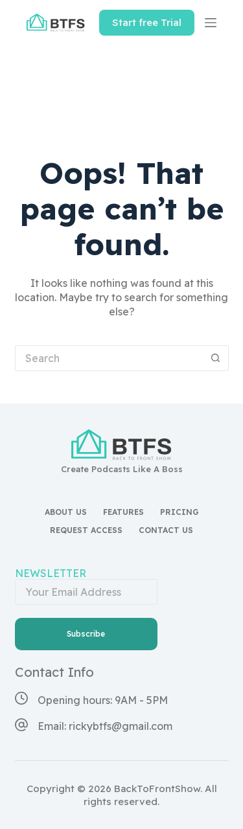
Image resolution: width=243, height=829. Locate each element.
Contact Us (166, 530)
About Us (66, 512)
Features (123, 512)
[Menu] (210, 22)
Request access (86, 530)
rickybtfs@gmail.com (120, 726)
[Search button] (216, 358)
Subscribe (86, 634)
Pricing (179, 512)
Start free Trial (146, 22)
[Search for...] (109, 358)
